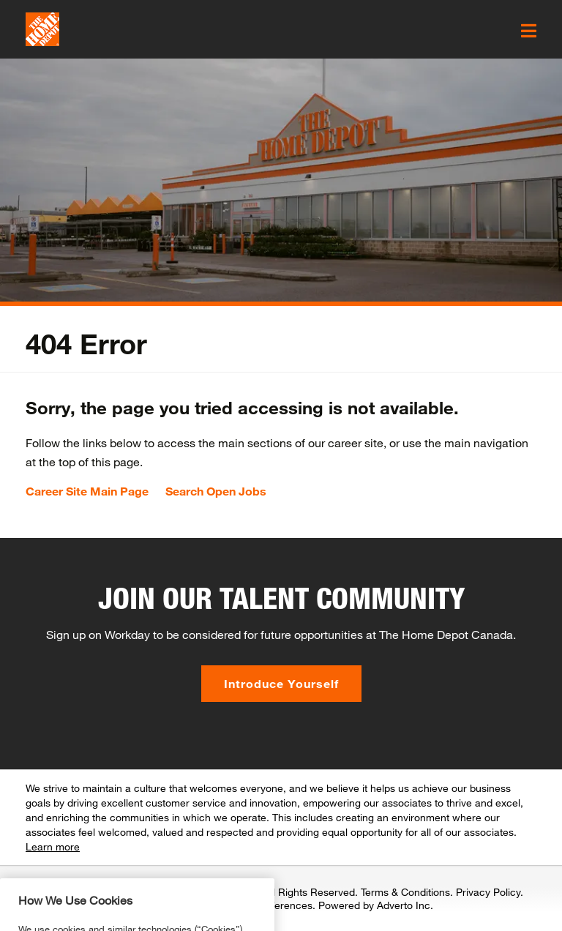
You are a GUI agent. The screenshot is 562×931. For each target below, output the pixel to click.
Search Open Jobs (215, 491)
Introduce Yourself (281, 683)
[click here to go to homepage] (42, 29)
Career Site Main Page (87, 491)
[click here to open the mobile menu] (528, 31)
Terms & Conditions (405, 892)
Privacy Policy (488, 892)
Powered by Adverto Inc (374, 905)
